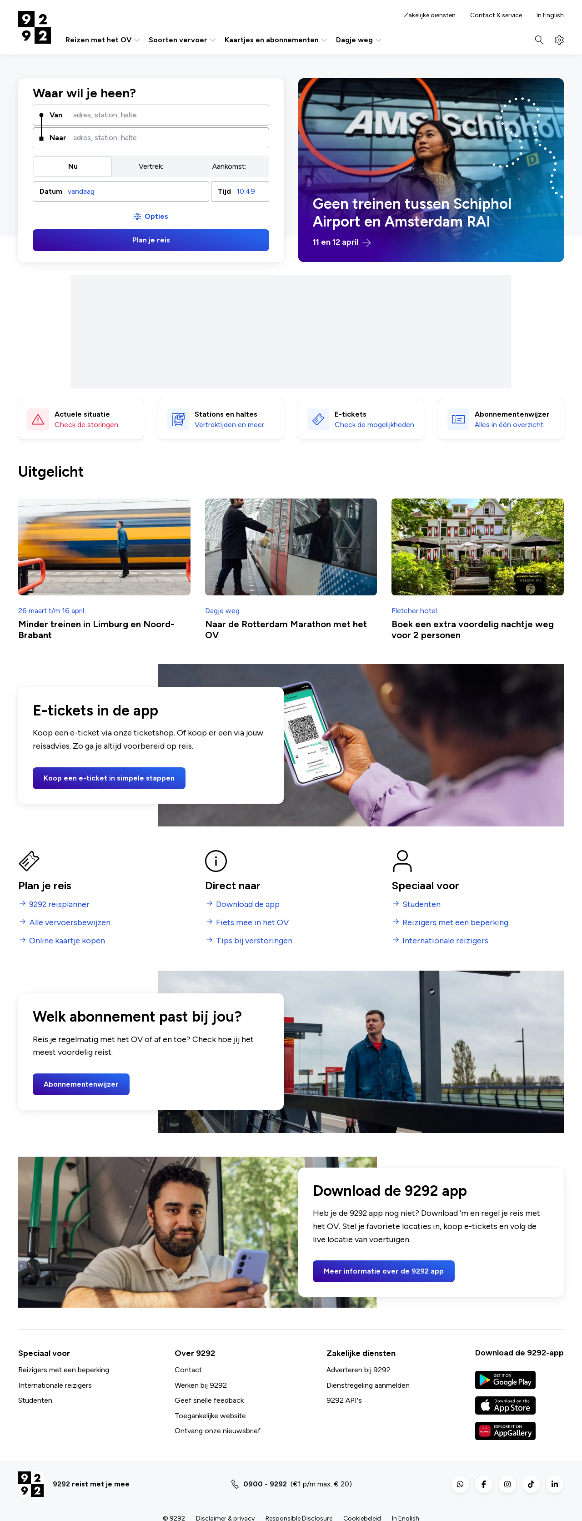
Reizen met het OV (103, 40)
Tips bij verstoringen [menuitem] (254, 941)
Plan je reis (151, 240)
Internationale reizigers (55, 1385)
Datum (51, 191)
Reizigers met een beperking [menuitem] (455, 922)
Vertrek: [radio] (151, 166)
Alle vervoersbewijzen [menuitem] (69, 922)
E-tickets (350, 413)
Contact (188, 1369)
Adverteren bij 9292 (358, 1369)
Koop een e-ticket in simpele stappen (109, 778)
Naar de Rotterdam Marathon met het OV (286, 629)
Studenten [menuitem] (421, 904)
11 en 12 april (342, 242)
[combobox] (167, 115)
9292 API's (344, 1400)
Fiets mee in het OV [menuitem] (252, 922)
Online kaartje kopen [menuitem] (67, 941)
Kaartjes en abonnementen (277, 40)
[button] (121, 191)
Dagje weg (359, 40)
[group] (151, 166)
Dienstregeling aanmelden (368, 1385)
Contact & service (496, 15)
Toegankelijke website (210, 1415)
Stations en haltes (226, 413)
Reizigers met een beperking (63, 1369)
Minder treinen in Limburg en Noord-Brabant (96, 629)
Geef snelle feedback (209, 1400)
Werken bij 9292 (201, 1385)
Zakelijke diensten (430, 15)
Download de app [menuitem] (248, 904)
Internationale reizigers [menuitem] (445, 941)
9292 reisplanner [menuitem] (59, 904)
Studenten (35, 1400)
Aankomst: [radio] (229, 166)
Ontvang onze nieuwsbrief (218, 1430)
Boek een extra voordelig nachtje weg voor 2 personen (472, 629)
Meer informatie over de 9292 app (384, 1271)
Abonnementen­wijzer (512, 413)
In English (550, 15)
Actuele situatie (82, 413)
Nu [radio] (73, 166)
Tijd (224, 191)
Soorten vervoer (183, 40)
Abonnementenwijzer (81, 1084)
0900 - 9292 (265, 1484)
